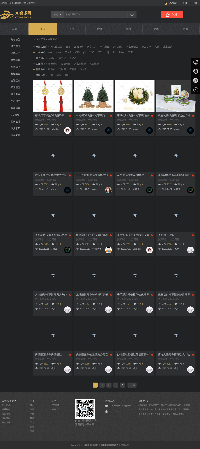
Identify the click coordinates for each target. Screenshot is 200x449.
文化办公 (117, 46)
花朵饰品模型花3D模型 (130, 175)
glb (84, 52)
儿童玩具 (167, 46)
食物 (68, 46)
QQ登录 (173, 3)
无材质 (83, 69)
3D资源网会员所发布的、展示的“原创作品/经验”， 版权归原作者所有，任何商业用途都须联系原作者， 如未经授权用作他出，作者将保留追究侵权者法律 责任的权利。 (164, 409)
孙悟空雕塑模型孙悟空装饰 (133, 354)
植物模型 (15, 60)
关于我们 (6, 405)
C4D (77, 52)
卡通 (50, 75)
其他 (157, 46)
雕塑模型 (15, 87)
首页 (14, 29)
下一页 (132, 385)
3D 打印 (15, 115)
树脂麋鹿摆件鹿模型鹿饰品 (92, 234)
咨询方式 (109, 401)
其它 (130, 52)
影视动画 (65, 63)
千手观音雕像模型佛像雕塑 (133, 294)
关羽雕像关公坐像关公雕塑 (92, 354)
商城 (157, 29)
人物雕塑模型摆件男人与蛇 (51, 294)
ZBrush (68, 52)
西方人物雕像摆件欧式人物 (174, 354)
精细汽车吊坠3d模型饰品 (49, 115)
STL (100, 52)
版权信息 (143, 401)
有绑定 (62, 58)
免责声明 (6, 422)
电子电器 (15, 94)
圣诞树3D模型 (166, 234)
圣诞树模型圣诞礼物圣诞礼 (174, 175)
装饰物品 (133, 46)
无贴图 (62, 69)
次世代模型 (80, 63)
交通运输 (15, 80)
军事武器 (15, 67)
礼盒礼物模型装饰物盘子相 (174, 115)
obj (107, 52)
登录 (184, 3)
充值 (185, 29)
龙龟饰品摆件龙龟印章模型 (133, 234)
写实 (58, 75)
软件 (99, 29)
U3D (92, 52)
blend (121, 52)
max (50, 52)
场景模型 (15, 46)
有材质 (73, 69)
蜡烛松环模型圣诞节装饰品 (133, 115)
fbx (114, 52)
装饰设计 (15, 121)
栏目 (32, 401)
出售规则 (6, 414)
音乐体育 (15, 108)
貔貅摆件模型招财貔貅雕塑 (174, 294)
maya (58, 52)
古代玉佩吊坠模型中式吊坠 (51, 175)
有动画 (73, 58)
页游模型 (94, 63)
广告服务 (56, 405)
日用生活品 (56, 46)
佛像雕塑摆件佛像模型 (48, 354)
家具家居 (15, 128)
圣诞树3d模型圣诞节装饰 (90, 115)
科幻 (67, 75)
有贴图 (51, 69)
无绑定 (51, 58)
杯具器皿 (105, 46)
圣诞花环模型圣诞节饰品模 (51, 234)
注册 (195, 3)
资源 (43, 29)
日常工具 (91, 46)
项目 (71, 29)
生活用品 (15, 101)
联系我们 (6, 409)
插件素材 (15, 135)
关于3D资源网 (9, 401)
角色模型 (15, 39)
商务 (54, 401)
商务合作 (56, 409)
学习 (128, 29)
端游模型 (53, 63)
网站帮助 (6, 418)
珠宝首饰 (146, 46)
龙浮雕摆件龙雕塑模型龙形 (92, 294)
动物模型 (15, 53)
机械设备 (15, 73)
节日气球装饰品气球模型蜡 (92, 175)
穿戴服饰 (79, 46)
